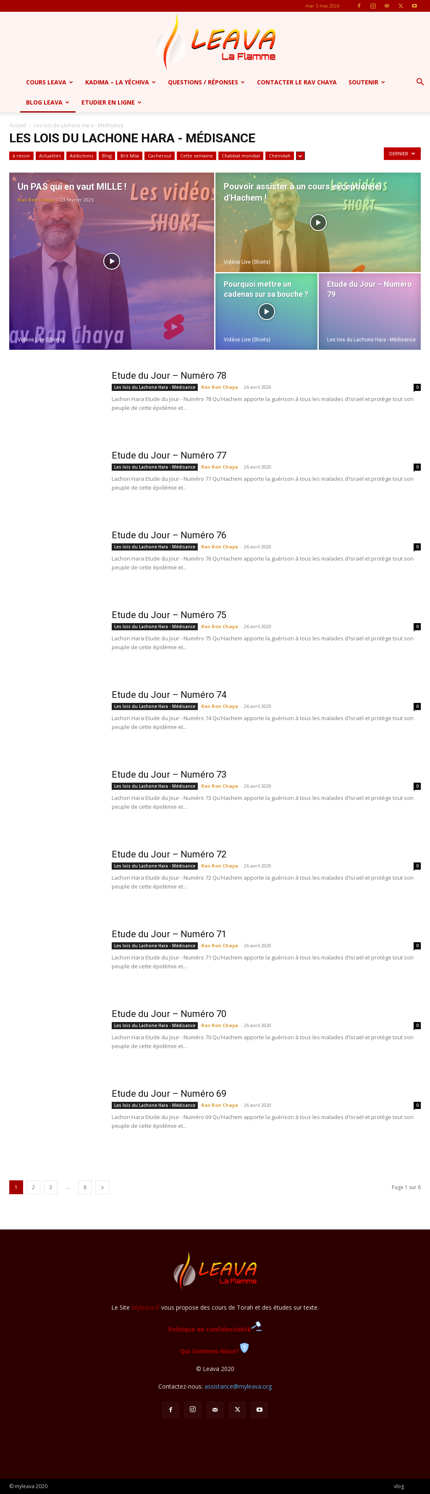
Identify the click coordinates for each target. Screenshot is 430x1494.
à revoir (21, 155)
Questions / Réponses (206, 82)
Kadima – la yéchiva (120, 82)
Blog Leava (47, 102)
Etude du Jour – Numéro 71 (169, 934)
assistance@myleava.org (238, 1386)
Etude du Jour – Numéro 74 (169, 694)
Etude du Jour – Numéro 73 (169, 774)
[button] (420, 83)
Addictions (81, 155)
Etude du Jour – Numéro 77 (169, 455)
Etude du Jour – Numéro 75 (169, 615)
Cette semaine (196, 155)
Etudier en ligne (111, 102)
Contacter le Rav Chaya (297, 82)
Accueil (17, 125)
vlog (399, 1486)
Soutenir (367, 82)
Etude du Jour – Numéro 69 (169, 1093)
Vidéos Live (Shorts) (41, 340)
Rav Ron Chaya (36, 200)
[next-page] (102, 1187)
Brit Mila (130, 155)
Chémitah (280, 155)
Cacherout (159, 155)
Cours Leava (49, 82)
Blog (107, 155)
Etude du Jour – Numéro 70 (169, 1014)
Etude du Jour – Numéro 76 (169, 535)
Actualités (50, 155)
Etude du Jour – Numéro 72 (169, 854)
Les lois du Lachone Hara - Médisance (371, 340)
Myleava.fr (145, 1307)
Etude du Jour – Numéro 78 (169, 375)
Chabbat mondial (241, 155)
